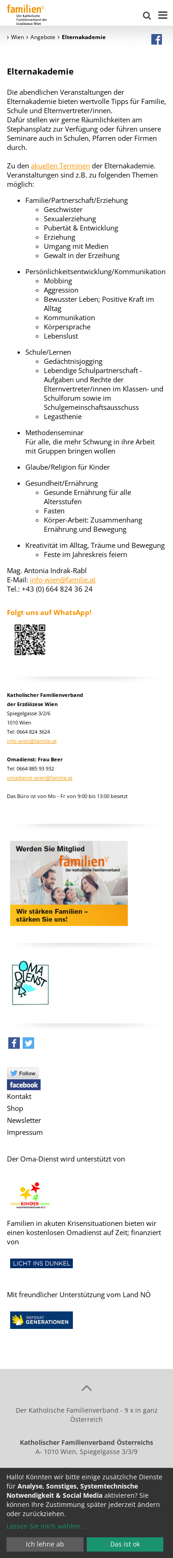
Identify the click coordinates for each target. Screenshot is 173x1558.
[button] (14, 1045)
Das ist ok (125, 1544)
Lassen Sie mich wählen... (46, 1526)
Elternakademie (40, 71)
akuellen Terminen (60, 165)
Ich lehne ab (45, 1544)
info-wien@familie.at (62, 579)
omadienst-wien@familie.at (39, 777)
